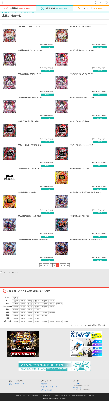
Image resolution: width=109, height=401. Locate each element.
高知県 (37, 318)
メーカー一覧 (18, 12)
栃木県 (23, 304)
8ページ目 (31, 12)
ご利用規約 (44, 384)
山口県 (44, 315)
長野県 (52, 307)
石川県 (30, 307)
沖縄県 (66, 321)
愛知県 (30, 310)
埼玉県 (37, 304)
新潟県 (15, 307)
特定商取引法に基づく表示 (62, 395)
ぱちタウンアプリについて (16, 384)
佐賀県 (23, 321)
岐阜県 (15, 310)
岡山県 (30, 315)
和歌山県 (52, 313)
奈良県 (44, 313)
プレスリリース (27, 395)
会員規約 (35, 395)
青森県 (15, 301)
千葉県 (44, 304)
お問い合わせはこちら (47, 390)
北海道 (15, 298)
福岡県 (15, 321)
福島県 (52, 301)
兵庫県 (37, 313)
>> (68, 265)
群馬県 (30, 304)
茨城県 (15, 304)
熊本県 (37, 321)
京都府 (23, 313)
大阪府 (30, 313)
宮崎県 (52, 321)
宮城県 (30, 301)
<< (41, 265)
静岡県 (23, 310)
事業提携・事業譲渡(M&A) (79, 395)
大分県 (44, 321)
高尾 (25, 12)
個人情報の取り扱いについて (49, 387)
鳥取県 (15, 315)
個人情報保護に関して (46, 395)
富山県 (23, 307)
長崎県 (30, 321)
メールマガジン (77, 384)
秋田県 (37, 301)
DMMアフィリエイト (79, 388)
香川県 (23, 318)
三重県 (37, 310)
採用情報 (91, 395)
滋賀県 (15, 313)
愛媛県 (30, 318)
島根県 (23, 315)
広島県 (37, 315)
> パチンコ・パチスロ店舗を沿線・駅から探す (89, 325)
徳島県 (15, 318)
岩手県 (23, 301)
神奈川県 (59, 304)
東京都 (52, 304)
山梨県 (44, 307)
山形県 (44, 301)
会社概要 (18, 395)
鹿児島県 (59, 321)
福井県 (37, 307)
